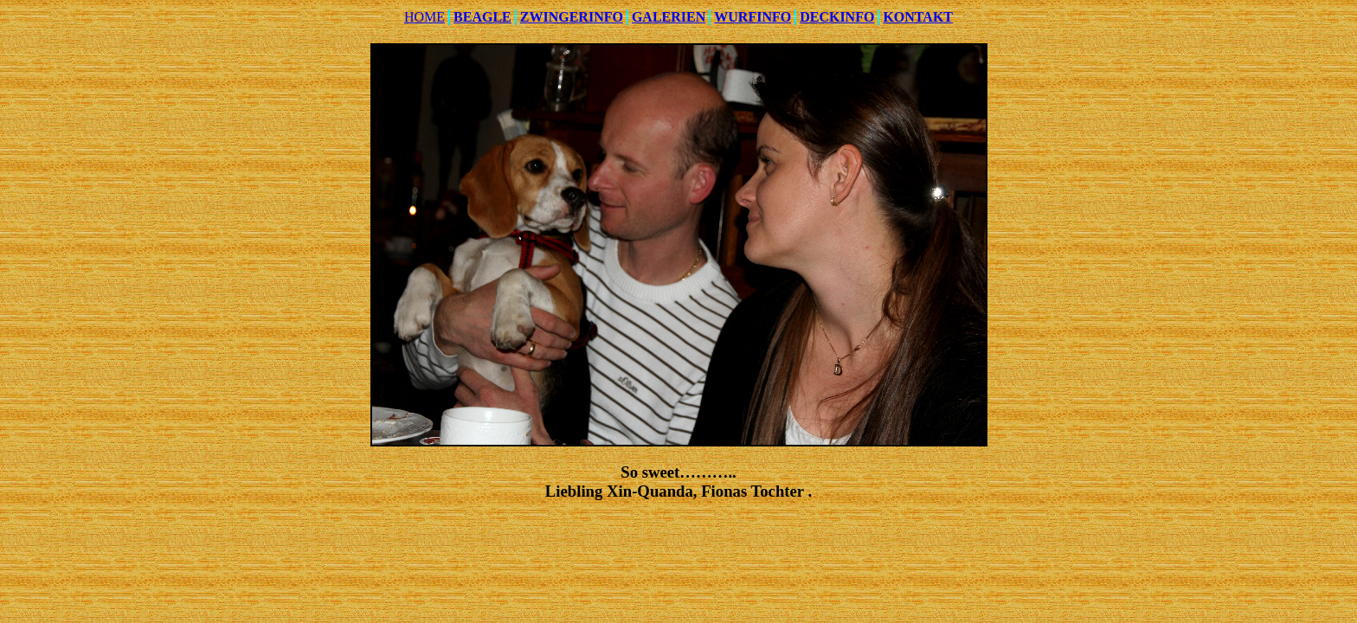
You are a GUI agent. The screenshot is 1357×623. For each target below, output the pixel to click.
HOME (424, 17)
